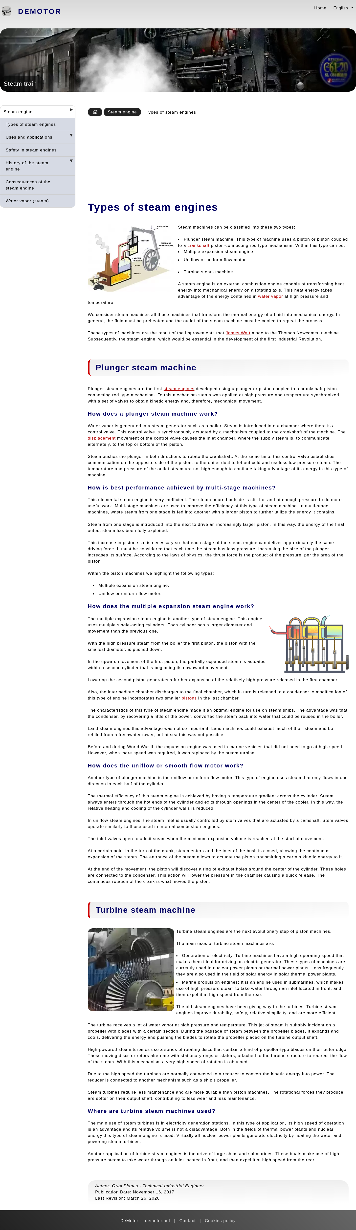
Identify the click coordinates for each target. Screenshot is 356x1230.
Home (320, 7)
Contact (187, 1220)
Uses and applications (29, 137)
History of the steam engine (27, 165)
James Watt (238, 332)
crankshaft (198, 245)
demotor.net (157, 1220)
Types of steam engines (31, 124)
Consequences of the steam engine (28, 185)
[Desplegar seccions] (69, 111)
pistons (189, 698)
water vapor (270, 296)
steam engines (179, 388)
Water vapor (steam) (27, 200)
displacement (102, 438)
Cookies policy (220, 1220)
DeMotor (40, 11)
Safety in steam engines (31, 150)
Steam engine (18, 111)
